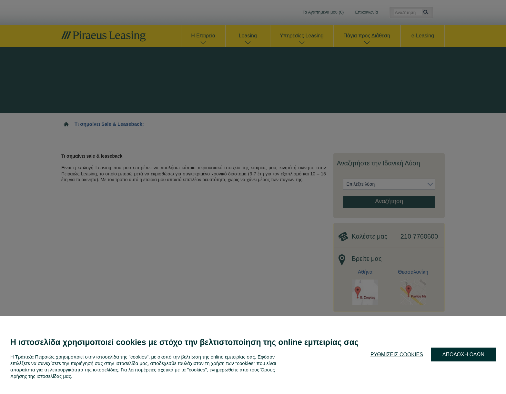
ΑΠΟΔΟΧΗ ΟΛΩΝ (463, 354)
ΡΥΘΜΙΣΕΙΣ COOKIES (396, 354)
